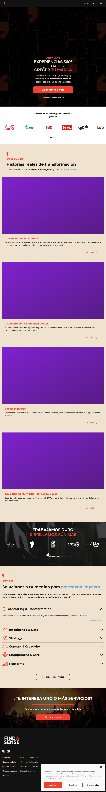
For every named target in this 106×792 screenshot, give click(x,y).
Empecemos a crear (53, 89)
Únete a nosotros (9, 771)
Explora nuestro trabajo (53, 98)
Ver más (92, 252)
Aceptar (53, 785)
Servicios (6, 757)
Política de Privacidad (29, 757)
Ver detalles (95, 620)
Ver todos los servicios (53, 677)
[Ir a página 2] (53, 137)
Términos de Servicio (29, 762)
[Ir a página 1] (51, 138)
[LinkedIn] (8, 751)
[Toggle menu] (101, 3)
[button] (101, 767)
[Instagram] (3, 751)
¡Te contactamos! (53, 717)
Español (89, 3)
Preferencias (93, 785)
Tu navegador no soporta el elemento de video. (53, 32)
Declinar (73, 785)
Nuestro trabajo (9, 762)
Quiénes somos (9, 766)
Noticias (5, 775)
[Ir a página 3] (55, 137)
